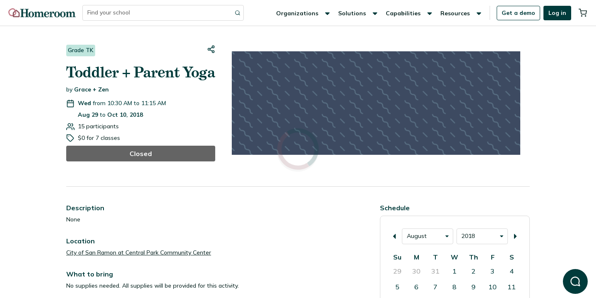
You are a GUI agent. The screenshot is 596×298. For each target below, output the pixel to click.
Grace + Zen (91, 89)
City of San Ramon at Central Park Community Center (138, 252)
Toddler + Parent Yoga (140, 72)
